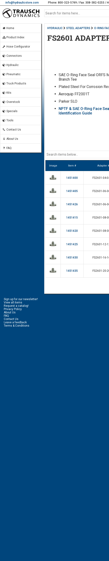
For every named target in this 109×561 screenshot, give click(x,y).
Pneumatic (11, 74)
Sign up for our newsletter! (21, 299)
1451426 (72, 204)
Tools (7, 120)
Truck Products (14, 83)
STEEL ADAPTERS (78, 28)
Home (8, 28)
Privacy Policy (13, 309)
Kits (6, 92)
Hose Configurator (16, 46)
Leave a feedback (15, 322)
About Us (10, 138)
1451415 (72, 217)
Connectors (12, 55)
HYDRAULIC (55, 28)
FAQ (7, 148)
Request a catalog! (16, 305)
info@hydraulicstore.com (22, 2)
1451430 (72, 257)
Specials (9, 111)
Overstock (11, 102)
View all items (13, 302)
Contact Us (11, 129)
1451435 (72, 270)
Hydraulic (10, 65)
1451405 (72, 191)
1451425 (72, 244)
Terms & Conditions (16, 325)
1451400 (72, 178)
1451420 (72, 230)
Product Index (13, 37)
